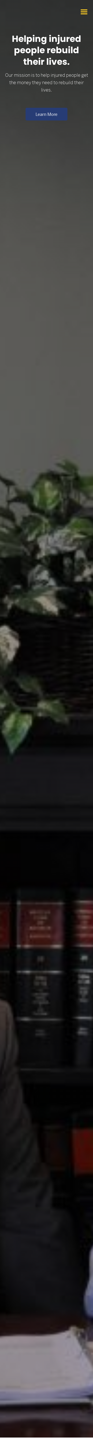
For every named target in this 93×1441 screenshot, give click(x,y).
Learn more (46, 114)
